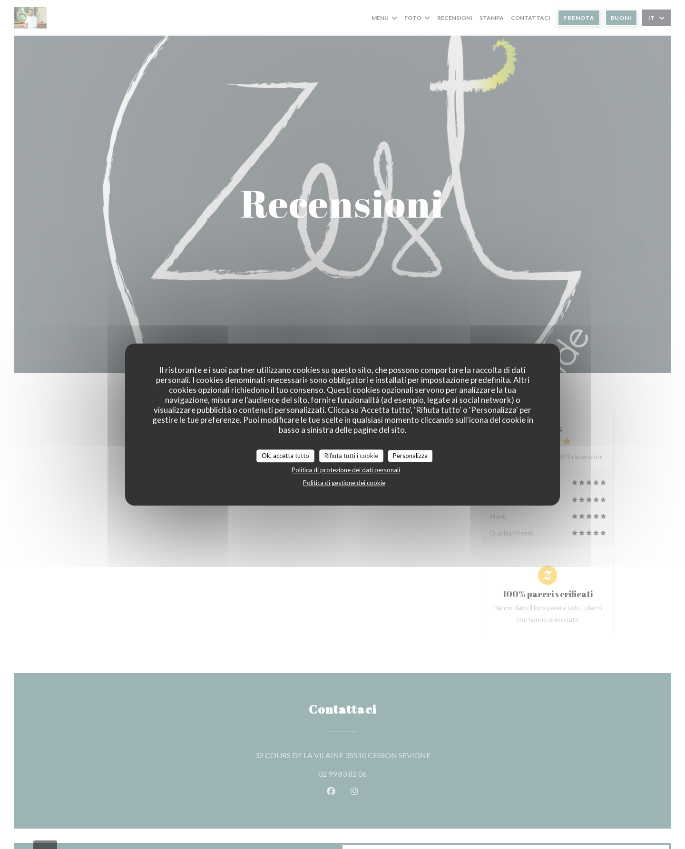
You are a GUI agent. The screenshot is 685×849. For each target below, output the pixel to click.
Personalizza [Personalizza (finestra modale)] (410, 455)
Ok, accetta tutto (285, 455)
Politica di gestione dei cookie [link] (344, 483)
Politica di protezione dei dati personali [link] (346, 470)
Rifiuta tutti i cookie (351, 455)
